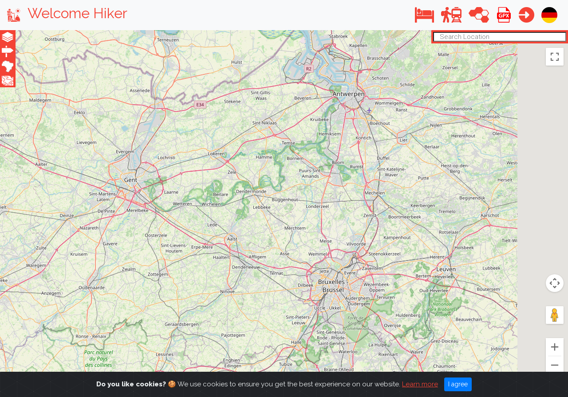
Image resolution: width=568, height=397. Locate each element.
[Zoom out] (555, 365)
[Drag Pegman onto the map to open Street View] (555, 315)
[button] (424, 15)
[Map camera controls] (555, 283)
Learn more (420, 384)
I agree (458, 384)
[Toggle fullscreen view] (555, 56)
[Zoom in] (555, 347)
